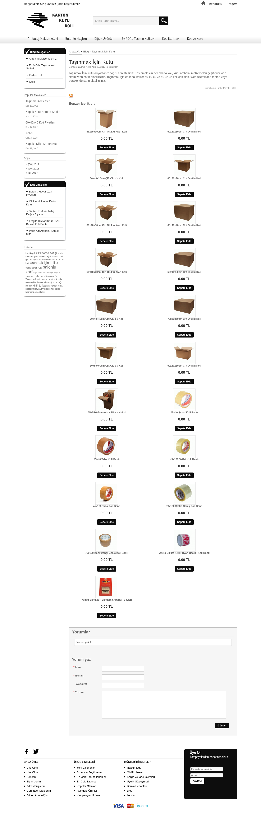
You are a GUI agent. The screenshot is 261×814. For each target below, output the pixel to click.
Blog (86, 51)
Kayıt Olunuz (72, 4)
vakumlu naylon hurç (35, 276)
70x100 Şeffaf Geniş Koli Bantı (184, 506)
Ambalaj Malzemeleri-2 (42, 58)
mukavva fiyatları (40, 289)
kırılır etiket (54, 289)
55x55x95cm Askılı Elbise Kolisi (106, 412)
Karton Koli (35, 75)
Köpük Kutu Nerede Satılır (43, 111)
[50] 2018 (33, 168)
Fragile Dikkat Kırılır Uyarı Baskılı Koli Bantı (43, 222)
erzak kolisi (40, 292)
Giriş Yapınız (48, 4)
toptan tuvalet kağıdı (41, 256)
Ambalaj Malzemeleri (43, 38)
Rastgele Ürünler (87, 795)
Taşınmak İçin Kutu (103, 51)
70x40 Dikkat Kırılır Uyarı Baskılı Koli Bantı (184, 553)
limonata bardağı (44, 282)
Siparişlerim (34, 786)
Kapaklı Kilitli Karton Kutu (42, 143)
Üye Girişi (32, 772)
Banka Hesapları (137, 791)
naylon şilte (31, 282)
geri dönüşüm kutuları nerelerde (40, 260)
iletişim (232, 4)
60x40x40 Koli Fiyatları (40, 122)
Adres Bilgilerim (36, 791)
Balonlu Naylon (76, 38)
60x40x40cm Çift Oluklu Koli (184, 225)
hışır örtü (30, 292)
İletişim (131, 800)
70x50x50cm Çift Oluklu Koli (184, 318)
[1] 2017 (33, 172)
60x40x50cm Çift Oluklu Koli (184, 272)
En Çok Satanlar (87, 786)
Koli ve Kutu (195, 38)
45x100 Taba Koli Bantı (106, 506)
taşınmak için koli (42, 263)
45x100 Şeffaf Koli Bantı (184, 459)
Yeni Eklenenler (86, 772)
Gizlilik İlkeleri (135, 777)
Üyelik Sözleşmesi (138, 786)
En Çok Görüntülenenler (91, 781)
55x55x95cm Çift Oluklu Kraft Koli (107, 131)
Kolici (32, 81)
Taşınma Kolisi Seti (38, 101)
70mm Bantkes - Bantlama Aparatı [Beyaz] (107, 599)
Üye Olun (32, 777)
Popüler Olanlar (86, 791)
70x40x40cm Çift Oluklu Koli (107, 318)
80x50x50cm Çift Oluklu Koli (107, 365)
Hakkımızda (134, 772)
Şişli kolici (37, 272)
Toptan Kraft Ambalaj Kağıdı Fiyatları (40, 213)
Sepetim (32, 781)
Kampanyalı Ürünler (89, 800)
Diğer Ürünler (104, 38)
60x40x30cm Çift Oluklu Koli (184, 178)
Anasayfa (74, 51)
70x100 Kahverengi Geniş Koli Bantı (106, 553)
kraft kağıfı (30, 253)
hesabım (215, 4)
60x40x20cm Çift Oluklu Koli (107, 178)
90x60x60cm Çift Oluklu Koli (184, 365)
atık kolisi (58, 279)
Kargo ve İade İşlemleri (141, 781)
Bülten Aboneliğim (37, 800)
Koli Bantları (170, 38)
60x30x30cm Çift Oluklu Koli (184, 131)
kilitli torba (39, 285)
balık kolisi (57, 256)
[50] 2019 (33, 164)
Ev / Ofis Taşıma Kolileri (138, 38)
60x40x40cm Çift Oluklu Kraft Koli (107, 272)
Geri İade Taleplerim (39, 795)
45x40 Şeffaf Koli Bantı (184, 412)
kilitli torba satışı (46, 253)
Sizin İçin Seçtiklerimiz (90, 777)
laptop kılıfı (47, 279)
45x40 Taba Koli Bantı (107, 459)
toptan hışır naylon (51, 272)
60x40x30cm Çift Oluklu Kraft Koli (107, 225)
